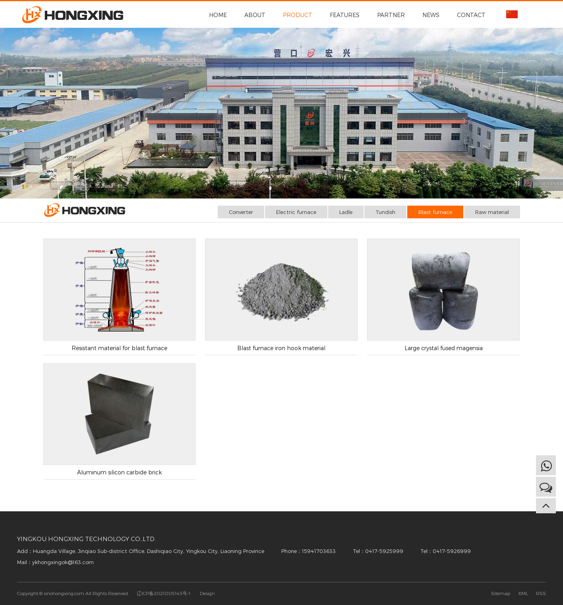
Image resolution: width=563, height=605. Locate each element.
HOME (218, 15)
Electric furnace (296, 212)
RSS (541, 593)
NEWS (430, 15)
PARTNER (391, 15)
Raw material (492, 212)
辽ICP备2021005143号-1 (164, 593)
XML (523, 593)
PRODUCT (297, 15)
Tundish (385, 212)
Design (207, 593)
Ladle (345, 212)
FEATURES (345, 15)
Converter (241, 212)
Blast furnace (435, 212)
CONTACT (471, 15)
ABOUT (254, 15)
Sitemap (500, 593)
